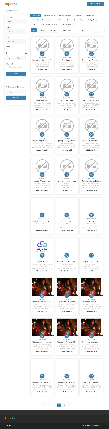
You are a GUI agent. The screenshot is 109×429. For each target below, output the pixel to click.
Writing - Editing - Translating (48, 24)
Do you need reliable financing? (42, 60)
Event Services (89, 15)
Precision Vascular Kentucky (42, 221)
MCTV (91, 221)
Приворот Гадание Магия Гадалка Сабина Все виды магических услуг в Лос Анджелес (42, 342)
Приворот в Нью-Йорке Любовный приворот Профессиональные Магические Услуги (42, 382)
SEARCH (16, 74)
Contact (7, 425)
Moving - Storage (93, 20)
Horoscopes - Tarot (56, 20)
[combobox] (16, 31)
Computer (78, 15)
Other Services (66, 24)
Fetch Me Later (66, 100)
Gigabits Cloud (42, 261)
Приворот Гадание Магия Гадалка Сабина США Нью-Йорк (67, 141)
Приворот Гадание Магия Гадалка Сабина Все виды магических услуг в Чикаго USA (91, 302)
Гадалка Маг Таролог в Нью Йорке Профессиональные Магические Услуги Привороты (67, 302)
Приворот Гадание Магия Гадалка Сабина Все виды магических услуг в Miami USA (91, 342)
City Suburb (67, 60)
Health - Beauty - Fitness (39, 20)
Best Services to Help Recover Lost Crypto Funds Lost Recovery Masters (91, 181)
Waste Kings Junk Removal (42, 141)
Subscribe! (16, 97)
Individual (43, 30)
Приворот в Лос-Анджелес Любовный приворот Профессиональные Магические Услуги (67, 382)
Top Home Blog (42, 100)
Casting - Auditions (65, 15)
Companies (53, 30)
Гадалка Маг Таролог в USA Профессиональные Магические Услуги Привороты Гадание (42, 302)
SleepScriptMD (67, 221)
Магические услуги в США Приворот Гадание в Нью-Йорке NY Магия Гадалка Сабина (91, 100)
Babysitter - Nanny (49, 15)
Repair (34, 24)
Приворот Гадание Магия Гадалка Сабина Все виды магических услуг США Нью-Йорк (91, 141)
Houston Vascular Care (42, 181)
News (13, 425)
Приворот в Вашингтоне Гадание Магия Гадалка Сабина (91, 60)
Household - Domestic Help (75, 20)
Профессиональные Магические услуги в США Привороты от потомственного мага (67, 181)
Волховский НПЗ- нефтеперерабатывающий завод (67, 261)
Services (36, 15)
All (34, 30)
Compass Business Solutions (91, 261)
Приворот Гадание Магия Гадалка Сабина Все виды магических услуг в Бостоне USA (67, 342)
